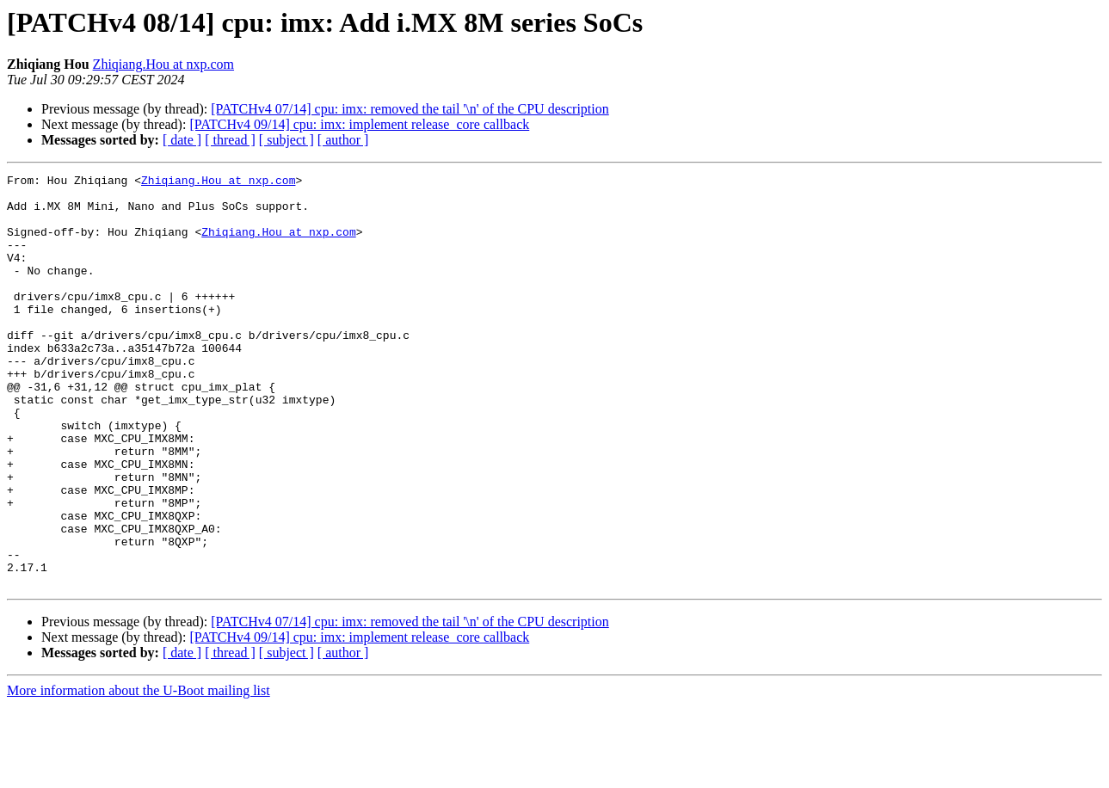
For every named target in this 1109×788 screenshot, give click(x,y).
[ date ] (182, 139)
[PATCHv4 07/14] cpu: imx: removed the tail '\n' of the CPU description (409, 109)
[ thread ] (230, 139)
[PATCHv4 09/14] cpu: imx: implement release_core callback (359, 124)
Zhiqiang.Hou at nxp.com (163, 64)
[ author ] (343, 139)
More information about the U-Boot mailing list (138, 773)
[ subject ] (286, 139)
